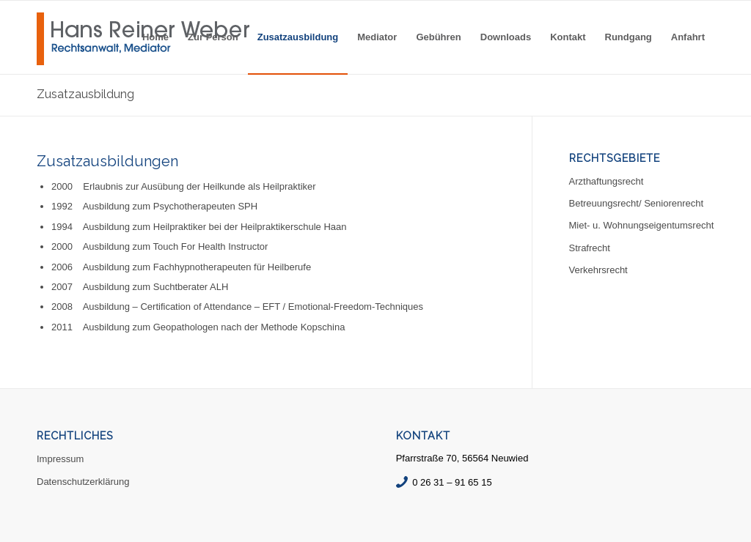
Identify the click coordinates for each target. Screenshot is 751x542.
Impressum (60, 458)
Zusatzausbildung (85, 94)
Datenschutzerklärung (83, 481)
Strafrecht (589, 247)
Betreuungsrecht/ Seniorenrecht (636, 203)
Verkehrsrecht (598, 269)
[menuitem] (155, 37)
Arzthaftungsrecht (606, 181)
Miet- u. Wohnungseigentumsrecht (641, 225)
